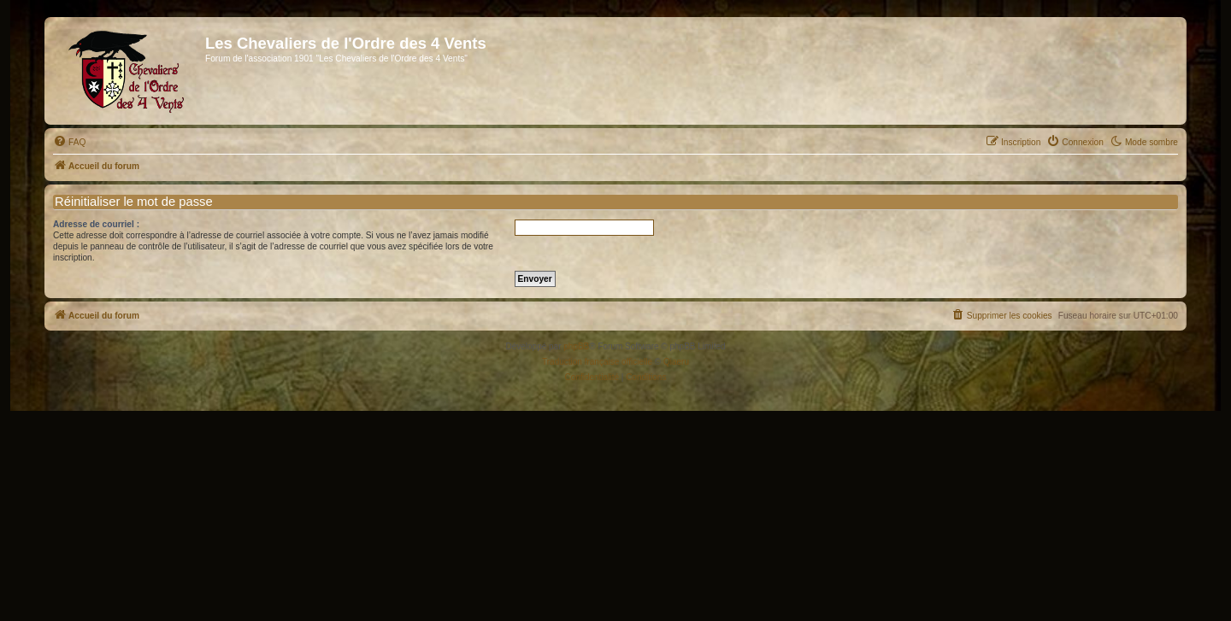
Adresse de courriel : (96, 224)
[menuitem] (69, 142)
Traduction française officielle (597, 361)
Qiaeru (676, 361)
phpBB (576, 346)
